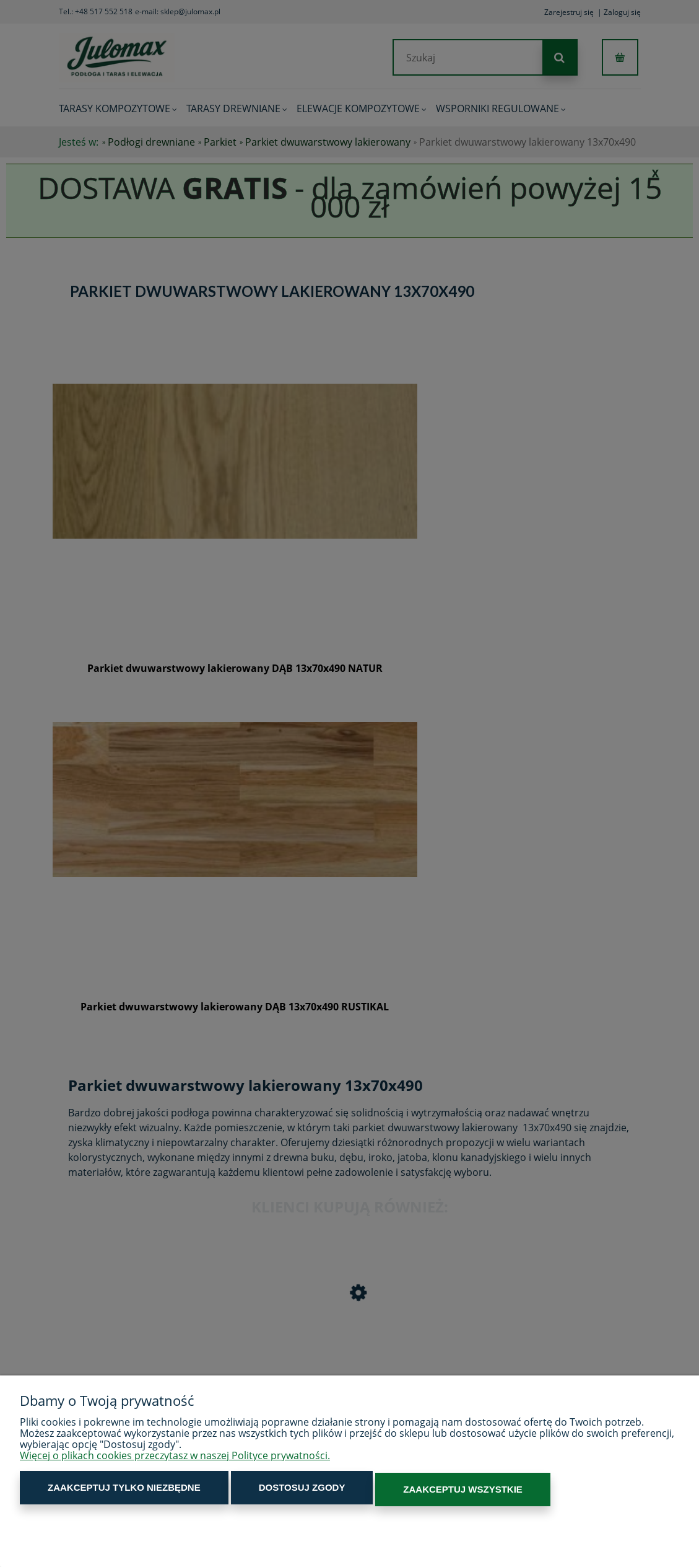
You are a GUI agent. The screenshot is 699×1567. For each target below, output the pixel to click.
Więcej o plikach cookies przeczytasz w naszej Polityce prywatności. (175, 1458)
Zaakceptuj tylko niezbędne (111, 1490)
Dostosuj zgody (265, 1490)
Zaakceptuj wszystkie (401, 1490)
